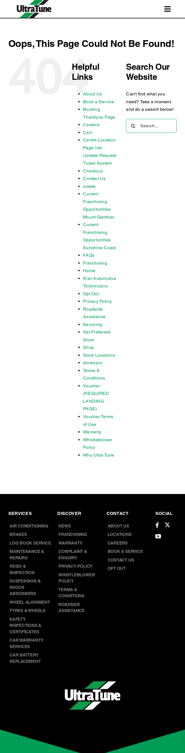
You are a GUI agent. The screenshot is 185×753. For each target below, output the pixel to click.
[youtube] (158, 536)
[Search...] (151, 126)
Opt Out (91, 293)
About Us (92, 94)
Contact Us (94, 178)
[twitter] (167, 524)
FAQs (88, 255)
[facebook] (157, 525)
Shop (88, 347)
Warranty (92, 432)
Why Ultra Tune (98, 455)
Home (89, 270)
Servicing (92, 324)
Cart (87, 132)
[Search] (133, 126)
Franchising (95, 263)
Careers (91, 124)
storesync (93, 362)
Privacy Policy (97, 301)
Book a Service (98, 101)
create (89, 186)
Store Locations (99, 355)
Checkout (93, 171)
